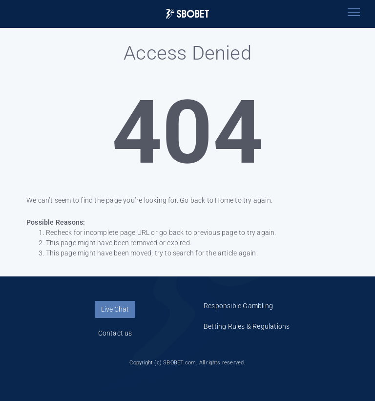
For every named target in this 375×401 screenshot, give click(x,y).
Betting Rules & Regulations (247, 326)
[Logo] (187, 13)
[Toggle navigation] (353, 12)
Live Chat (115, 309)
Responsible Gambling (238, 306)
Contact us (115, 333)
